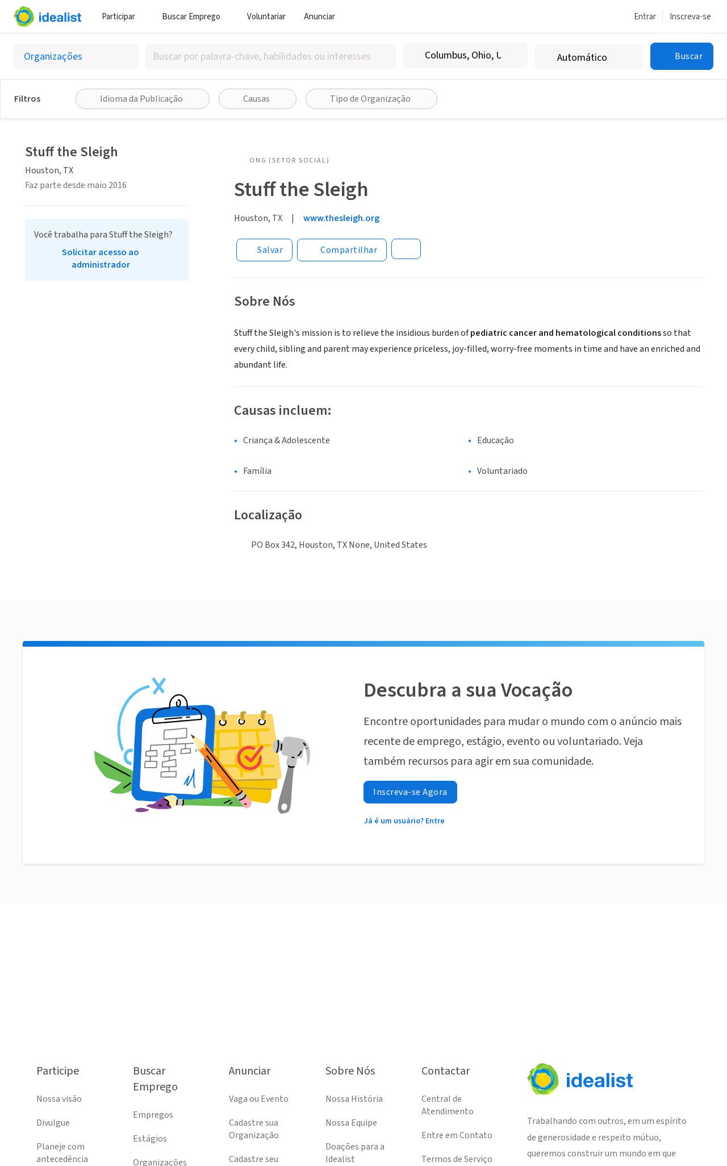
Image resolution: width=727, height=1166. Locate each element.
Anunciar (324, 17)
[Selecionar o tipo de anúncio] (76, 56)
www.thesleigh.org (341, 218)
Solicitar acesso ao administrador (100, 258)
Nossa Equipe (351, 1123)
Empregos (153, 1115)
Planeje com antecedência (62, 1152)
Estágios (150, 1138)
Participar (123, 17)
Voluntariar (266, 17)
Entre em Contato (456, 1135)
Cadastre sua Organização (254, 1129)
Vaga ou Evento (259, 1099)
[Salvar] (264, 250)
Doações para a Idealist (355, 1152)
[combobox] (270, 56)
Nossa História (354, 1099)
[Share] (342, 250)
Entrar (645, 17)
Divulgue (53, 1123)
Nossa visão (59, 1099)
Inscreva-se (690, 17)
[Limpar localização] (512, 55)
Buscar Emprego (195, 17)
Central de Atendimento (447, 1105)
